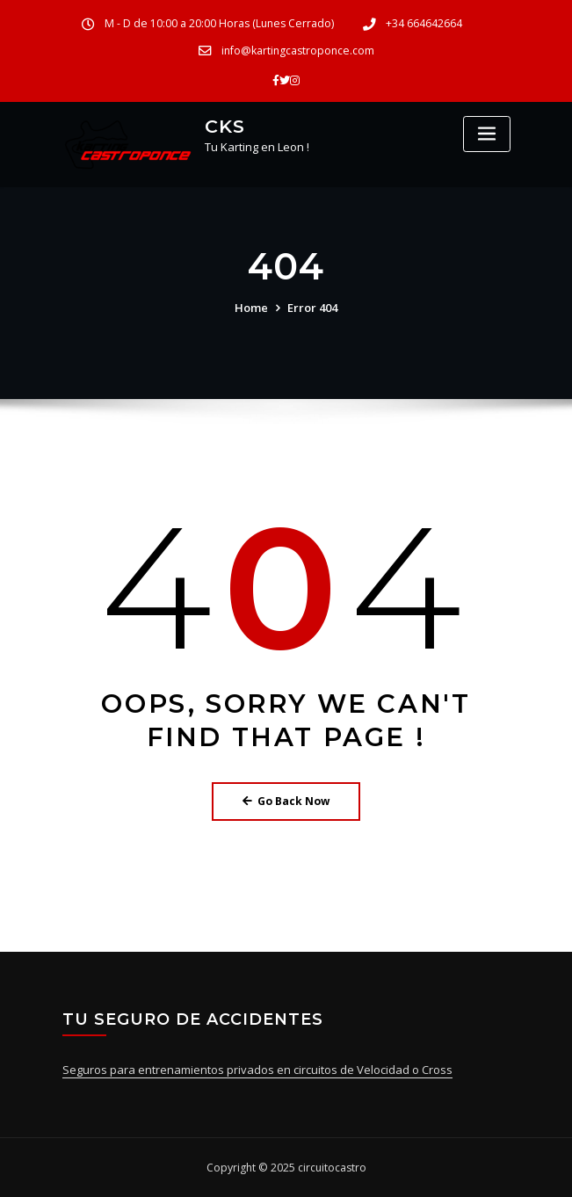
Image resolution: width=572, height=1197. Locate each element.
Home (251, 308)
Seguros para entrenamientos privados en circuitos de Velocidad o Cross (257, 1069)
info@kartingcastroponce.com (297, 50)
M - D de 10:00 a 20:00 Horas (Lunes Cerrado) (219, 23)
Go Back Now (286, 801)
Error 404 (312, 308)
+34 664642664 (424, 23)
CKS (225, 126)
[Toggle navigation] (486, 134)
